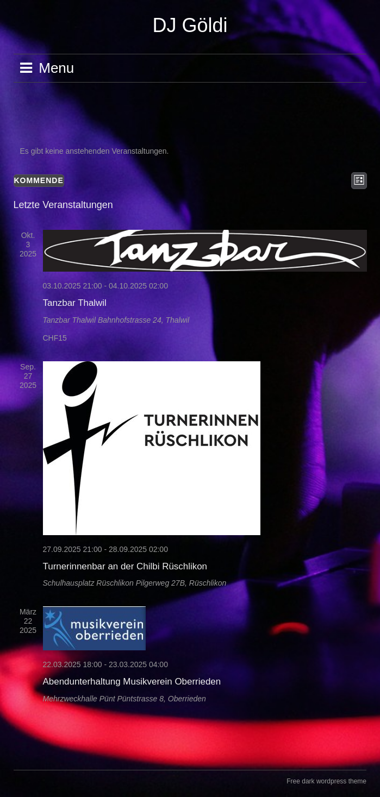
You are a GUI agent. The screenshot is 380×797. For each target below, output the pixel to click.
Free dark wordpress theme (326, 781)
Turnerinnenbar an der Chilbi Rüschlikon (125, 566)
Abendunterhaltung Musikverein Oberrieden (132, 681)
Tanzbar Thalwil (75, 303)
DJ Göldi (189, 25)
